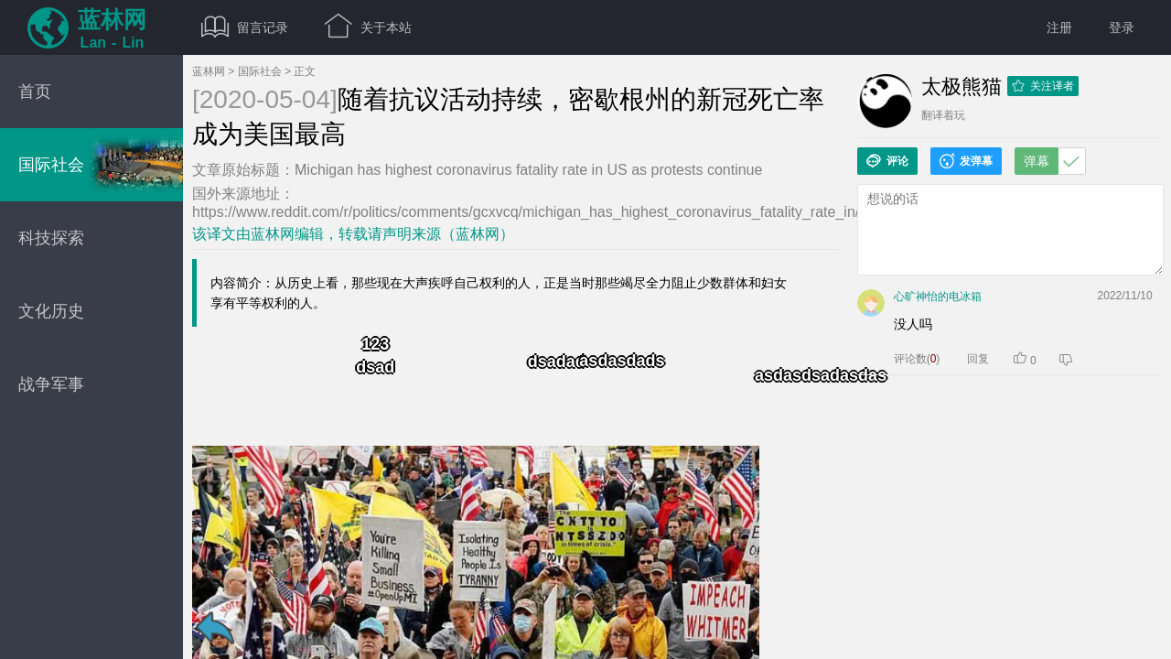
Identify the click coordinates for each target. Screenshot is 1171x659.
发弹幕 (966, 161)
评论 (887, 161)
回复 (978, 358)
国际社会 (260, 71)
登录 (1121, 27)
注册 (1059, 27)
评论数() (917, 358)
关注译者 (1043, 86)
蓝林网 (208, 71)
